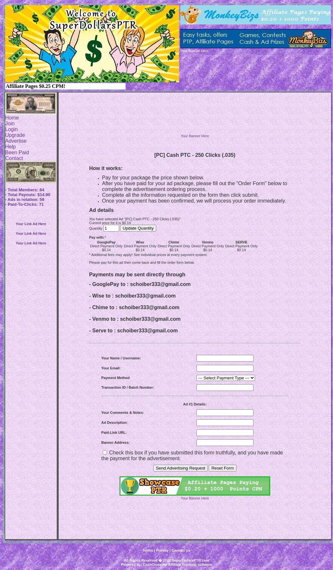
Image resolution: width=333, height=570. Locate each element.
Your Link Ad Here (31, 224)
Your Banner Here (195, 136)
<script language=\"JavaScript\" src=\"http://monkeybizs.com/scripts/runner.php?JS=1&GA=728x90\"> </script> (195, 118)
